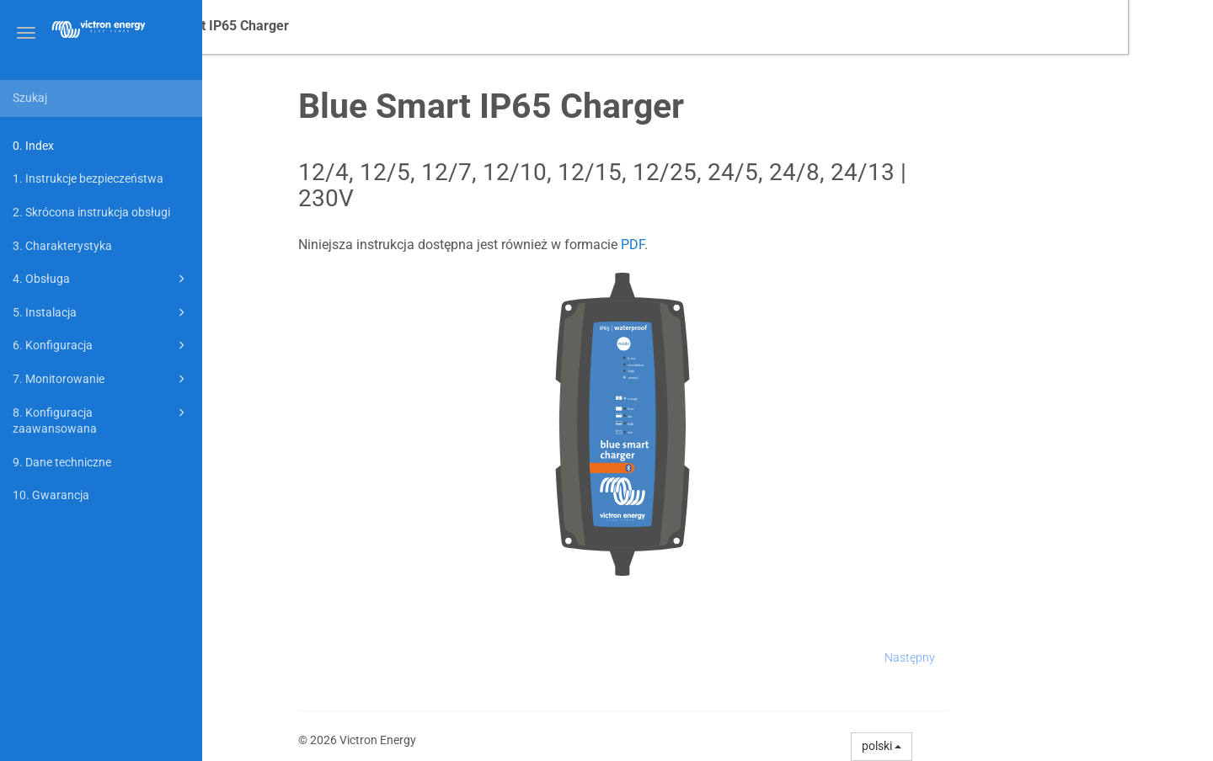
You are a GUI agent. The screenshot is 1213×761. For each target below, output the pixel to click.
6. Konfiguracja (101, 345)
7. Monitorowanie (101, 379)
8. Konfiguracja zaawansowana (101, 419)
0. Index (33, 145)
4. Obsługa (101, 278)
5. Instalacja (101, 312)
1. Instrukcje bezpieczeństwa (88, 178)
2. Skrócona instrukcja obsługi (91, 212)
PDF (717, 245)
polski (967, 746)
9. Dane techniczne (62, 462)
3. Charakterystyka (62, 246)
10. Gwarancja (51, 495)
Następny (995, 657)
